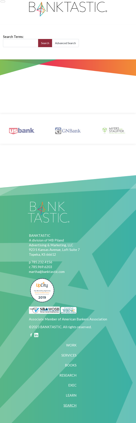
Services (69, 355)
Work (71, 345)
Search (45, 43)
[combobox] (20, 43)
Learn (71, 395)
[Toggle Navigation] (3, 1)
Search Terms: (13, 37)
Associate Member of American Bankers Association (68, 319)
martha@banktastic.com (47, 272)
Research (68, 375)
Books (71, 365)
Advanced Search (65, 43)
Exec (72, 385)
